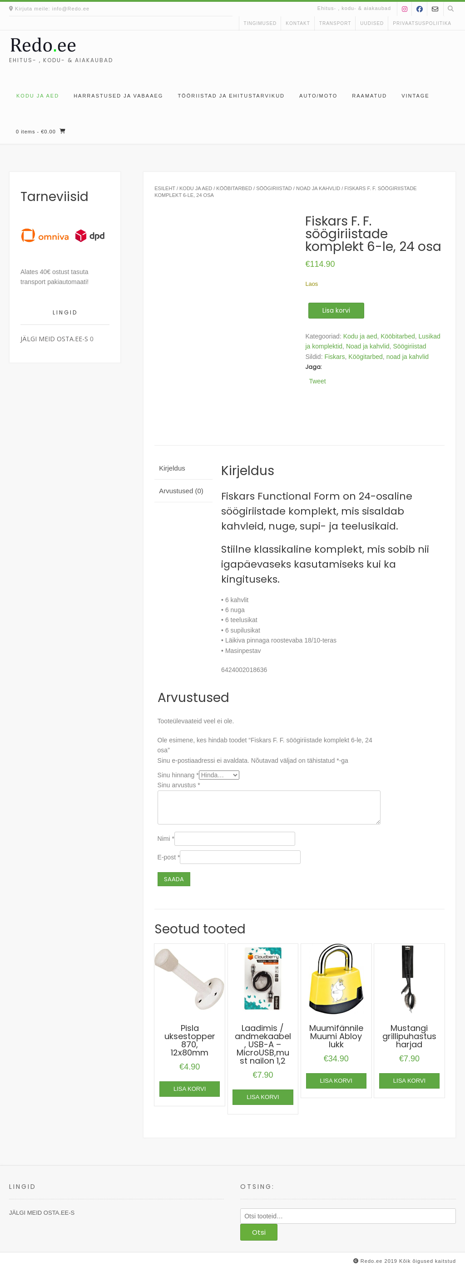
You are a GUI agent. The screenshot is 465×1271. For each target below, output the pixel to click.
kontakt (298, 23)
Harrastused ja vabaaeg (118, 95)
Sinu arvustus (179, 785)
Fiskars (334, 356)
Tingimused (260, 23)
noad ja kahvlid (407, 356)
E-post (169, 857)
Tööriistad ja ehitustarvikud (231, 95)
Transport (335, 23)
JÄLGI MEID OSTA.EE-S (54, 338)
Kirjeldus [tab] (172, 468)
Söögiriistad (274, 188)
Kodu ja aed (37, 95)
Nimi (166, 838)
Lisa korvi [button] (189, 1088)
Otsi (259, 1232)
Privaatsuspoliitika (422, 23)
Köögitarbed (365, 356)
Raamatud (369, 95)
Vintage (415, 95)
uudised (372, 23)
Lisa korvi (336, 310)
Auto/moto (318, 95)
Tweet (317, 381)
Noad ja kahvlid (318, 188)
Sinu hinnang (178, 775)
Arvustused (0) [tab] (181, 491)
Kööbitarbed (234, 188)
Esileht (164, 188)
